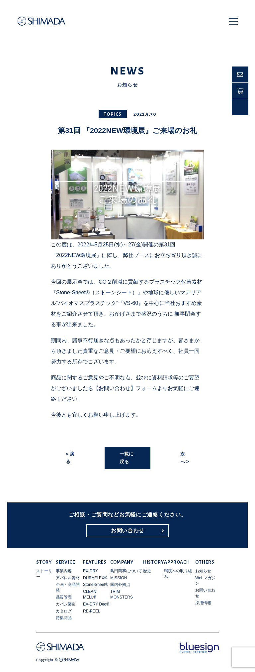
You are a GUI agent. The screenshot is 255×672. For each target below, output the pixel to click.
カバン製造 (66, 604)
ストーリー (44, 574)
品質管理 (64, 597)
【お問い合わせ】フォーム (125, 388)
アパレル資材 (68, 578)
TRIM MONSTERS (121, 594)
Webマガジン (205, 581)
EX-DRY (90, 571)
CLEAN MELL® (89, 594)
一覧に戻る (126, 458)
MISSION (118, 578)
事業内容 (64, 571)
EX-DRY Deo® (96, 604)
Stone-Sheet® (95, 584)
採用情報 (203, 603)
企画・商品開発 (68, 587)
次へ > (184, 458)
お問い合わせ (127, 530)
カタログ (64, 611)
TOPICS (113, 114)
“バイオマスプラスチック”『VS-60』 (99, 303)
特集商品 (64, 617)
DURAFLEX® (95, 578)
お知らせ (203, 571)
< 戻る (70, 458)
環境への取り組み (178, 574)
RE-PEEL (91, 611)
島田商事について (126, 571)
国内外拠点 (120, 584)
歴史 (147, 571)
